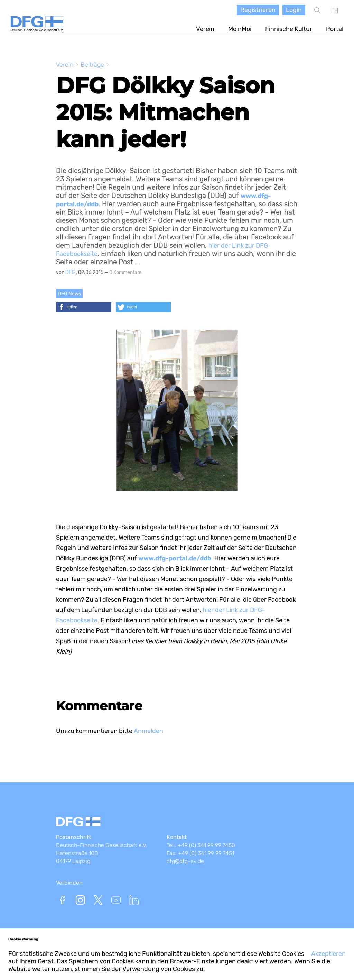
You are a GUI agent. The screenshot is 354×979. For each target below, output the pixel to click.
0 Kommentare (125, 272)
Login (294, 10)
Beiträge (92, 64)
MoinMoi (239, 29)
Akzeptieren (328, 954)
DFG (70, 272)
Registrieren (258, 10)
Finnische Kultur (288, 29)
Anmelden (148, 731)
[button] (83, 307)
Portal (334, 29)
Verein (205, 29)
